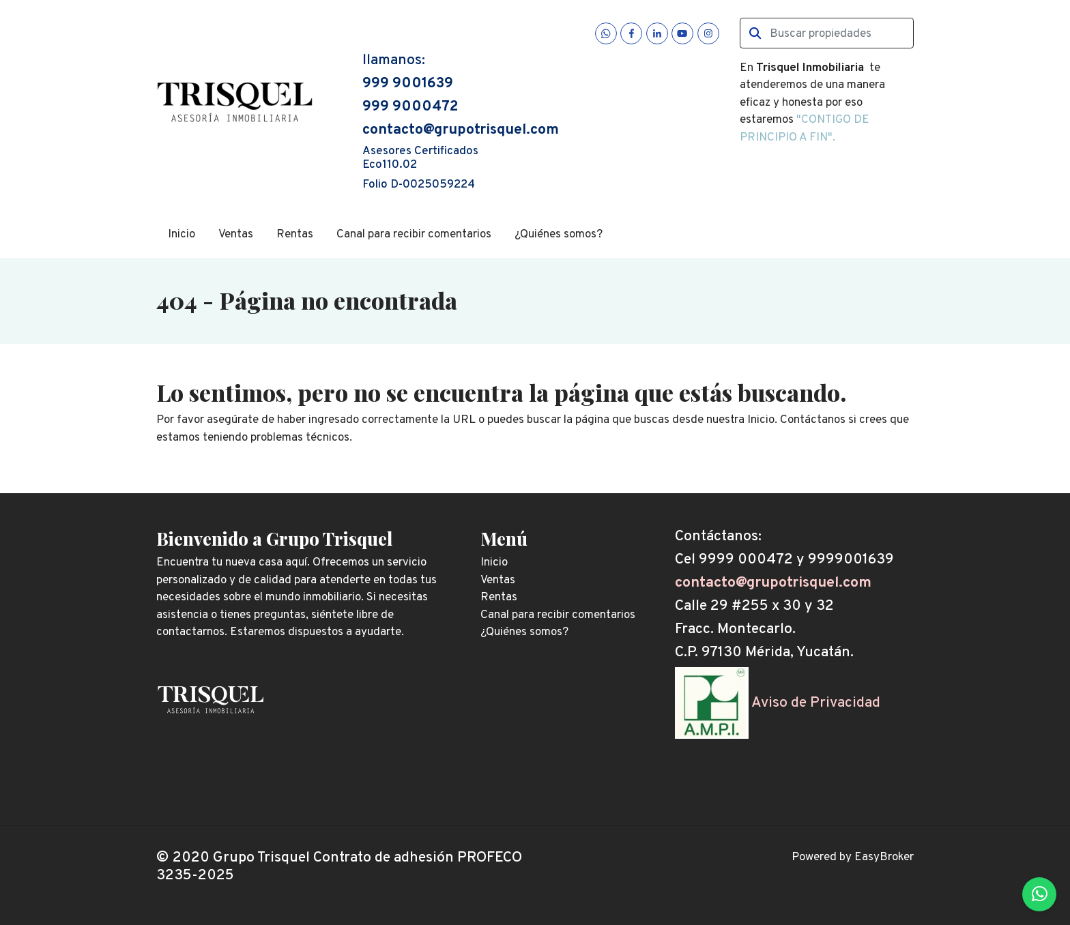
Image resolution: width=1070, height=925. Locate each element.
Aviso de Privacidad (815, 703)
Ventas (235, 234)
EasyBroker (884, 857)
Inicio (181, 234)
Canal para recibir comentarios (413, 234)
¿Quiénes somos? (559, 234)
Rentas (294, 234)
